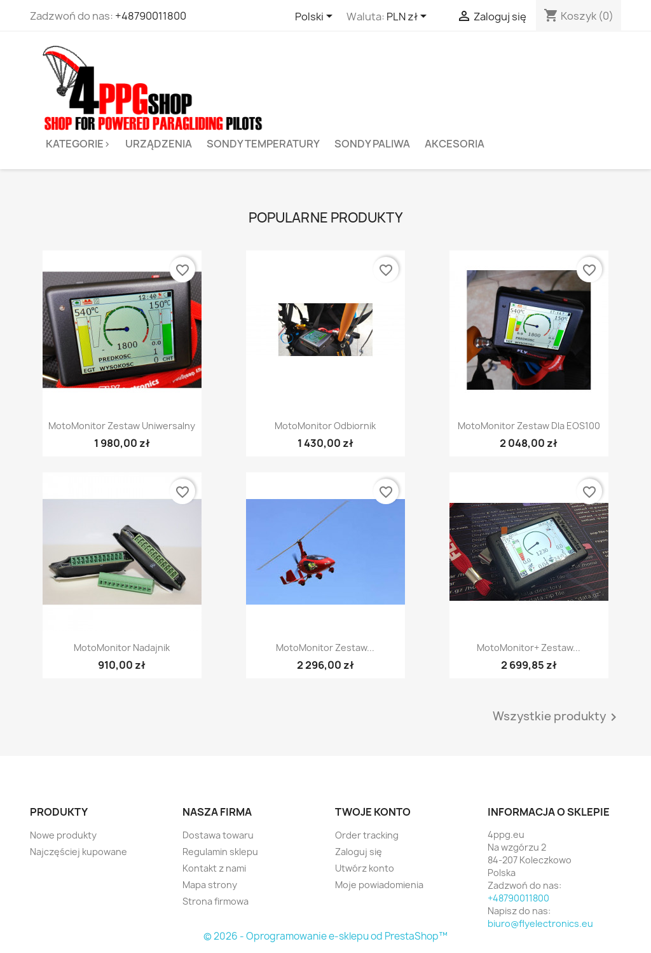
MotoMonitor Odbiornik (325, 426)
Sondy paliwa (372, 144)
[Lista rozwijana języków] (316, 17)
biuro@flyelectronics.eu (540, 923)
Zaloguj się (358, 852)
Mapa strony (209, 885)
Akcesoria (454, 144)
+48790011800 (150, 16)
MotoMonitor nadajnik (122, 647)
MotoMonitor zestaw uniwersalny (121, 426)
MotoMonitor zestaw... (325, 647)
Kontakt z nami (214, 868)
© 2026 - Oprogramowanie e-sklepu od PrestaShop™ (325, 936)
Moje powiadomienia (379, 885)
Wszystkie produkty (557, 717)
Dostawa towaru (218, 835)
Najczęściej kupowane (78, 852)
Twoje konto (373, 812)
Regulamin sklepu (220, 852)
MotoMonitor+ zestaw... (528, 647)
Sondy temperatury (263, 144)
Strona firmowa (215, 901)
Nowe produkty (63, 835)
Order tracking (367, 835)
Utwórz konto (364, 868)
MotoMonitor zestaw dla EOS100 (529, 426)
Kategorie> (78, 144)
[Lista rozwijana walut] (409, 17)
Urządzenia (158, 144)
